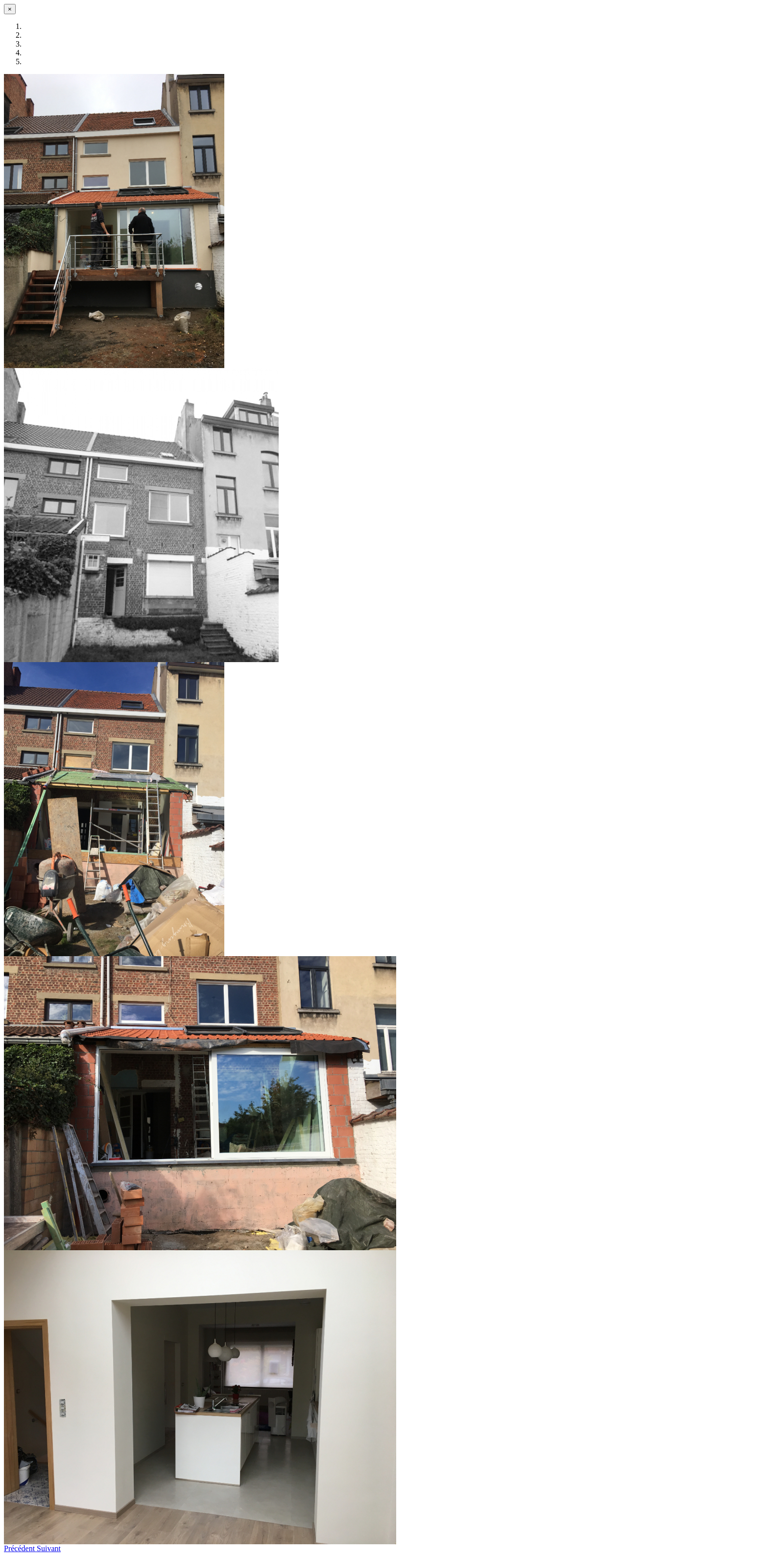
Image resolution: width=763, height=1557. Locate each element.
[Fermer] (10, 9)
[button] (20, 1548)
